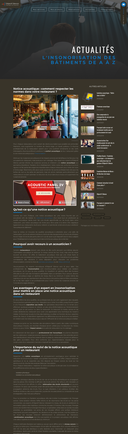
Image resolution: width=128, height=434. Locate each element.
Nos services (39, 9)
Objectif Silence (102, 194)
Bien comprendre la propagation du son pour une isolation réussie (105, 117)
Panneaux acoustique (103, 106)
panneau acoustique (46, 262)
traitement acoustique (45, 218)
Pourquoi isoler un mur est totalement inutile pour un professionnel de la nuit (105, 130)
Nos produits (57, 9)
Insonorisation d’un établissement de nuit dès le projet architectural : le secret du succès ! (105, 144)
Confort (98, 218)
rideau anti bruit (64, 262)
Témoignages (107, 9)
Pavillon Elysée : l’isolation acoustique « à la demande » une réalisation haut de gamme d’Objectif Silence (105, 159)
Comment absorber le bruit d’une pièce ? (105, 184)
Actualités (90, 9)
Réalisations (74, 9)
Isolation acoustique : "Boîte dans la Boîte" (105, 94)
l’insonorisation (40, 153)
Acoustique (86, 214)
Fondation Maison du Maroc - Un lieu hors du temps (105, 172)
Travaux (107, 218)
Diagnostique (86, 218)
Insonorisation (99, 214)
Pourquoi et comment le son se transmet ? (105, 204)
